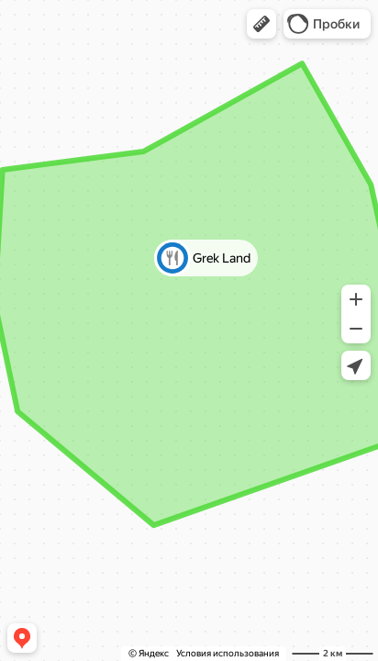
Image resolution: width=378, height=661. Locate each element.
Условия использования (227, 653)
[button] (261, 24)
